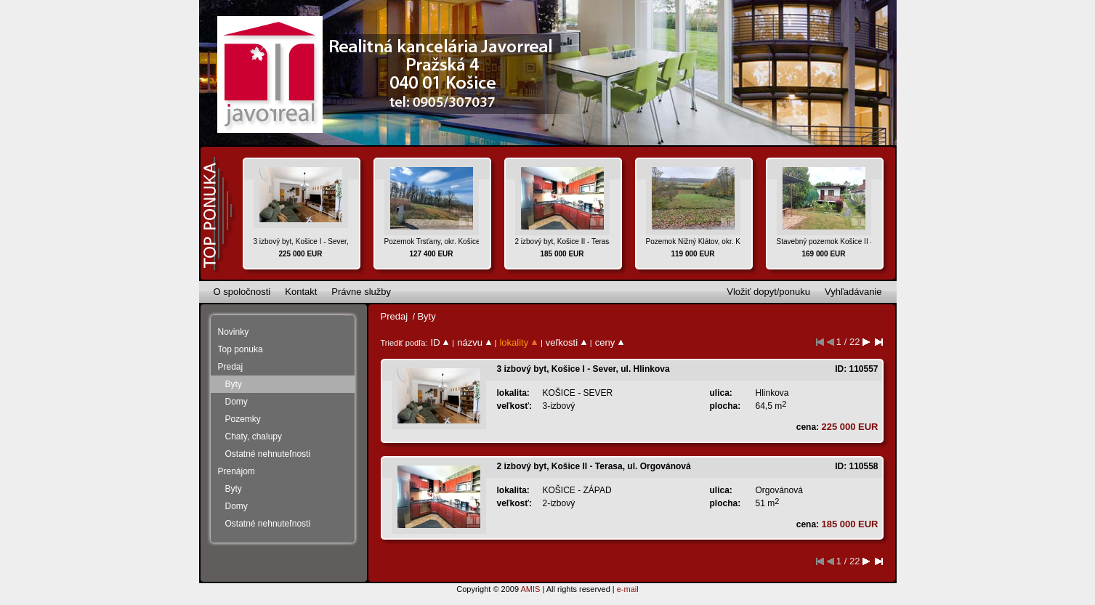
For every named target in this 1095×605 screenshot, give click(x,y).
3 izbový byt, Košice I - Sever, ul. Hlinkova (583, 369)
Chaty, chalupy (254, 436)
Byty (233, 384)
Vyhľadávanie (853, 291)
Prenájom (236, 471)
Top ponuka (240, 349)
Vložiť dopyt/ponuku (768, 291)
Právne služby (361, 291)
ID (440, 342)
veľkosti (566, 342)
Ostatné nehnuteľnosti (268, 454)
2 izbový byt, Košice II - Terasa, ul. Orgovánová (594, 466)
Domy (236, 402)
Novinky (233, 332)
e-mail (628, 589)
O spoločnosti (242, 291)
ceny (609, 342)
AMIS (530, 589)
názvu (474, 342)
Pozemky (243, 419)
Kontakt (301, 291)
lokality (518, 342)
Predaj (230, 367)
